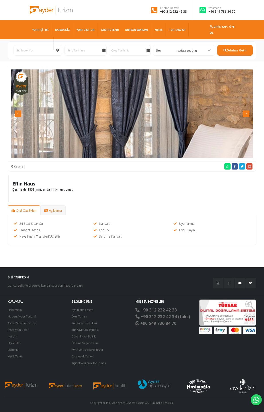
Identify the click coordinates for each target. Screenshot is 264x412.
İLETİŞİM (62, 43)
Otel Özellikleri (24, 210)
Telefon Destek (169, 8)
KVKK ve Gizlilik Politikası (87, 350)
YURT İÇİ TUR (40, 30)
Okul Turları (79, 316)
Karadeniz (62, 30)
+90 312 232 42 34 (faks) (162, 316)
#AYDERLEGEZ (41, 43)
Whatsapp (214, 8)
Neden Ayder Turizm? (22, 316)
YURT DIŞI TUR (85, 30)
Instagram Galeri (18, 330)
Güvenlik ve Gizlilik (84, 336)
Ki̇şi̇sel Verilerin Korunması (89, 363)
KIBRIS (158, 30)
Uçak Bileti (14, 343)
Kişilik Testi (15, 356)
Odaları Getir (235, 50)
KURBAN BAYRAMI (136, 30)
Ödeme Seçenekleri (85, 343)
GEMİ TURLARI (110, 30)
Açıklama (53, 210)
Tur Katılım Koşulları (84, 323)
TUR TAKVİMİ (177, 30)
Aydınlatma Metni (83, 310)
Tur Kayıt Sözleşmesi (85, 330)
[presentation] (18, 113)
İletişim (12, 336)
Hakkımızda (15, 310)
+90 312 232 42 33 (173, 11)
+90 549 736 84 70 (221, 11)
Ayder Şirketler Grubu (22, 323)
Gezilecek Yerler (82, 356)
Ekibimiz (13, 350)
